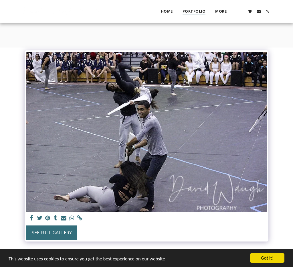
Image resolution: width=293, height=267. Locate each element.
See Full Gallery (52, 232)
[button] (241, 11)
